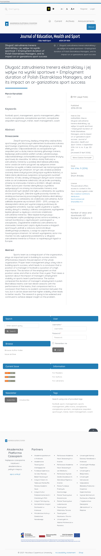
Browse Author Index (14, 350)
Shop (81, 552)
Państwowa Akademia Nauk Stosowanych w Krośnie (65, 459)
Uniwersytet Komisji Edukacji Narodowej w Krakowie (88, 459)
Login (92, 9)
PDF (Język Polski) (80, 97)
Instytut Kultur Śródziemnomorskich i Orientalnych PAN (42, 495)
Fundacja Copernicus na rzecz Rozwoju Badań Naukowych (41, 474)
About (91, 26)
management (71, 404)
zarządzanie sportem (61, 409)
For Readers (57, 373)
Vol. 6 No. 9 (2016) (79, 168)
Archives (70, 21)
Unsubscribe (24, 400)
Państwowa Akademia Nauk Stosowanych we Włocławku (65, 468)
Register (83, 9)
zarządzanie (81, 406)
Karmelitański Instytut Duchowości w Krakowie (42, 507)
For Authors (57, 377)
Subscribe (11, 400)
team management (77, 412)
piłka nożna (70, 406)
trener (65, 412)
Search (12, 331)
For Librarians (58, 381)
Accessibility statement (65, 552)
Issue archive (10, 354)
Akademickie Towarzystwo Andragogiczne (39, 465)
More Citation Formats (82, 157)
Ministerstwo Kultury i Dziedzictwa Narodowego (42, 516)
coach (90, 412)
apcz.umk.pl (15, 474)
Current (58, 21)
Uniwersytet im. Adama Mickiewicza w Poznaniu (65, 522)
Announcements (86, 21)
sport (62, 404)
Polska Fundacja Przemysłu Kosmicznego (63, 489)
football (55, 404)
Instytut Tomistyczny (41, 501)
